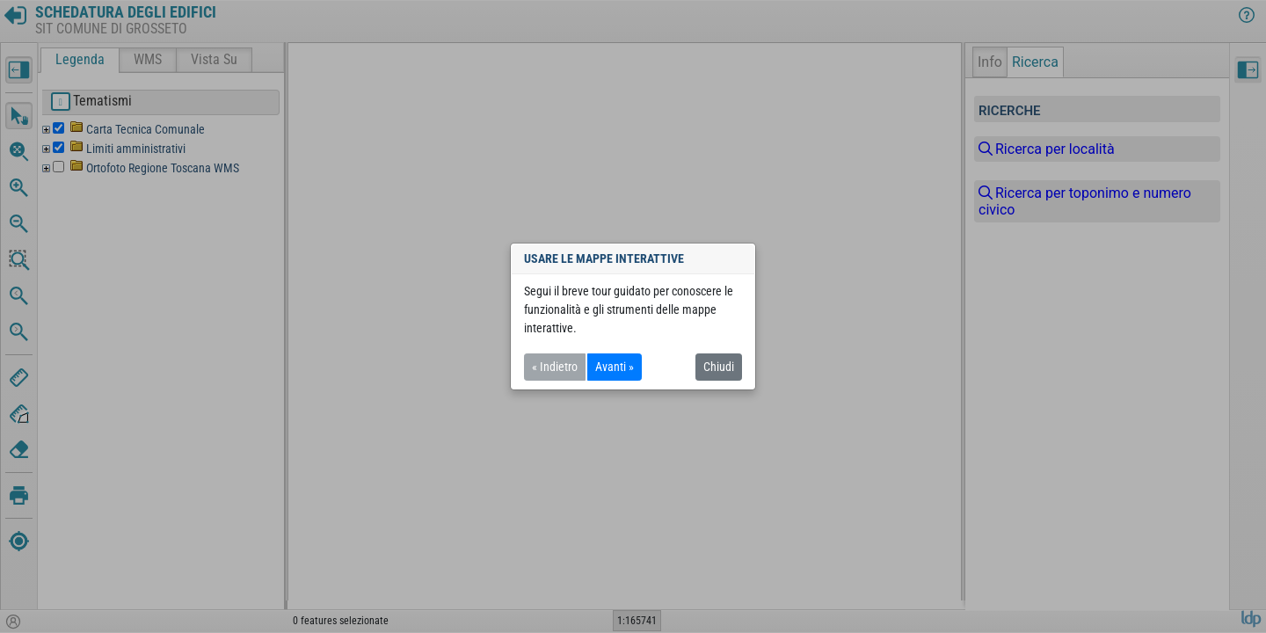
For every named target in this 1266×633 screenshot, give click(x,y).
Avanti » (614, 367)
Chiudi (718, 367)
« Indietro (555, 367)
